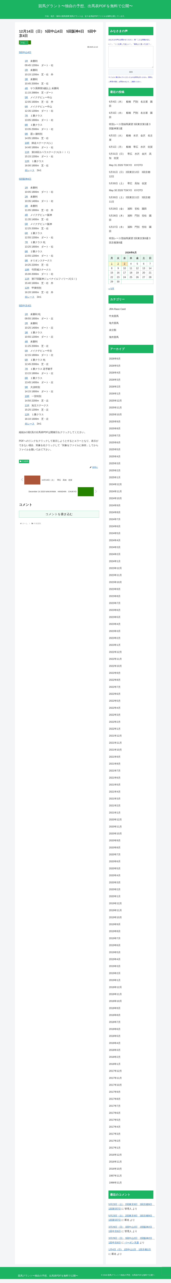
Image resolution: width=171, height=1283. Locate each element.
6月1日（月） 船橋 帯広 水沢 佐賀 (131, 151)
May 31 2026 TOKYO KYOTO (126, 169)
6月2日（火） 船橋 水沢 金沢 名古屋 (131, 141)
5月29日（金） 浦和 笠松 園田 (128, 212)
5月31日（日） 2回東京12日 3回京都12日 (129, 178)
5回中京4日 (25, 305)
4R (26, 88)
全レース (29, 170)
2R (26, 70)
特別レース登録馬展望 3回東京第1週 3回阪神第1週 (129, 130)
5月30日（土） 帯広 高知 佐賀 (128, 187)
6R (26, 106)
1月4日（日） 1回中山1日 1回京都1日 (129, 1253)
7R (26, 115)
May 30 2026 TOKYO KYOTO (126, 194)
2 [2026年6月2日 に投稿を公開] (118, 267)
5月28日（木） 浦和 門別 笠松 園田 (130, 221)
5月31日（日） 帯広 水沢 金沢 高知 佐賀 (130, 159)
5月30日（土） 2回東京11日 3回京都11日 (129, 203)
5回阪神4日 (25, 179)
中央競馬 (24, 461)
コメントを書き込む (59, 514)
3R (26, 79)
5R (26, 97)
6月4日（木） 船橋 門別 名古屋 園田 (131, 107)
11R (27, 152)
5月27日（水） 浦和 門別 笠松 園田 (130, 233)
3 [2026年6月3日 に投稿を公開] (124, 267)
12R (27, 161)
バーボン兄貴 (132, 1246)
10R (27, 143)
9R (26, 134)
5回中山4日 (25, 52)
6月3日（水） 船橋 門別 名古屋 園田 (131, 119)
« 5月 (111, 292)
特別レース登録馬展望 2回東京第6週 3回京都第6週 (129, 244)
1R (26, 61)
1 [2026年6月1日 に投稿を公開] (111, 267)
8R (26, 125)
